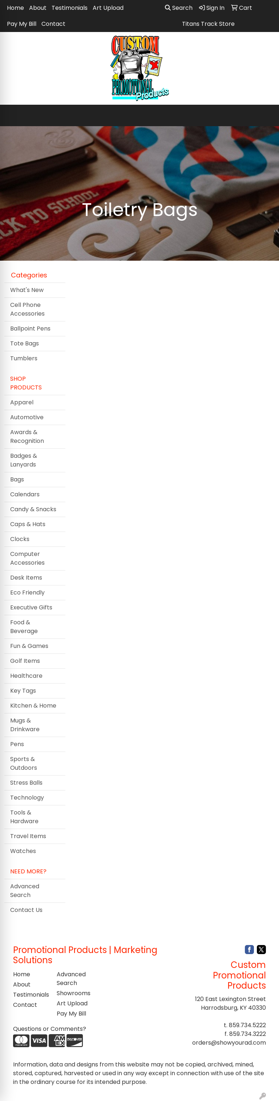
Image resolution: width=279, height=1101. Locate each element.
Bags (17, 479)
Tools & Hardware (24, 816)
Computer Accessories (27, 558)
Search (179, 8)
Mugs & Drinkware (25, 724)
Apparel (21, 402)
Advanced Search (24, 890)
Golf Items (25, 661)
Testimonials (70, 8)
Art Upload (108, 8)
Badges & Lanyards (23, 460)
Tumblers (23, 358)
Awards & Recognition (27, 436)
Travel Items (28, 836)
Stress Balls (26, 782)
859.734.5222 (247, 1025)
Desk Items (26, 577)
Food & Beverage (24, 626)
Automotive (27, 417)
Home (15, 8)
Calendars (25, 494)
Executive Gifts (31, 607)
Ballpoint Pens (30, 328)
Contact (53, 24)
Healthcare (26, 676)
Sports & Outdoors (23, 763)
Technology (27, 797)
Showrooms (73, 993)
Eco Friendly (27, 592)
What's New (27, 290)
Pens (17, 744)
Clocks (19, 539)
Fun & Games (29, 646)
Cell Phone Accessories (27, 309)
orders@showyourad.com (229, 1042)
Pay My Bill (21, 24)
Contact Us (26, 910)
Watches (23, 851)
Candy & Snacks (33, 509)
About (37, 8)
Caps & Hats (27, 524)
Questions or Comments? (49, 1029)
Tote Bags (24, 343)
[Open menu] (264, 115)
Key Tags (23, 690)
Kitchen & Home (33, 705)
